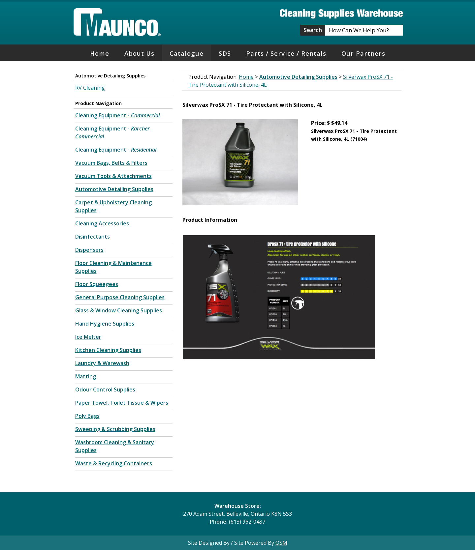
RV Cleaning (90, 87)
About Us (139, 53)
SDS (225, 53)
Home (99, 53)
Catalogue (187, 53)
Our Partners (363, 53)
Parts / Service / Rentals (286, 53)
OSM (281, 542)
